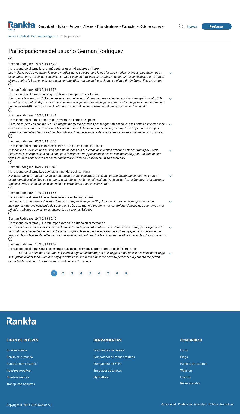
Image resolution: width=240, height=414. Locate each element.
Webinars (186, 370)
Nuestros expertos (18, 370)
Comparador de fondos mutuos (114, 357)
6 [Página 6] (99, 273)
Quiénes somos (17, 350)
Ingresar (192, 26)
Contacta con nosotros (22, 364)
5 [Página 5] (90, 273)
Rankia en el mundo (20, 357)
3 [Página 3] (72, 273)
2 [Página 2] (63, 273)
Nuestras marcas (18, 377)
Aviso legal (168, 404)
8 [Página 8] (117, 273)
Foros (184, 350)
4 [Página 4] (81, 273)
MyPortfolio (101, 377)
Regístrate (217, 26)
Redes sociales (190, 383)
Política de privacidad (192, 404)
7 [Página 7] (108, 273)
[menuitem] (47, 26)
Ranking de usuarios (193, 364)
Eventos (185, 377)
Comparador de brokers (108, 350)
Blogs (184, 357)
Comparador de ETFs (107, 364)
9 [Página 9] (126, 273)
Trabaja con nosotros (21, 384)
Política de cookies (221, 404)
